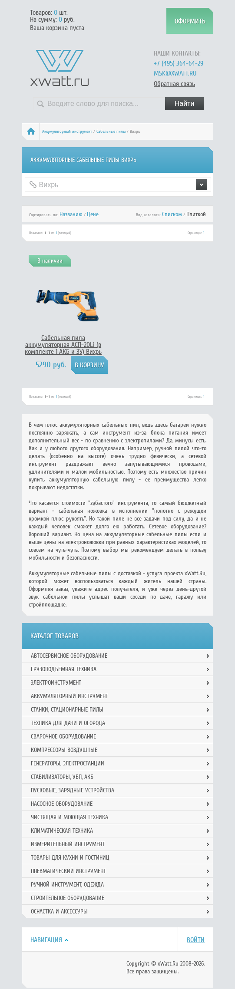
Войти (196, 940)
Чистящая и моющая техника (69, 817)
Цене (93, 214)
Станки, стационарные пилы (67, 709)
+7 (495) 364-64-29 (178, 63)
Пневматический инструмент (68, 871)
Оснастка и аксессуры (59, 911)
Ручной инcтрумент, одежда (67, 884)
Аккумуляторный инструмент (67, 131)
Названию (71, 214)
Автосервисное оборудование (69, 655)
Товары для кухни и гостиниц (70, 857)
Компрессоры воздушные (64, 750)
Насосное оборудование (62, 804)
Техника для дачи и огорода (68, 723)
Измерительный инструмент (68, 844)
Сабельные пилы (111, 131)
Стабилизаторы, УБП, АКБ (62, 777)
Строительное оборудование (67, 898)
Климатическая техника (62, 830)
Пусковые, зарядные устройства (72, 790)
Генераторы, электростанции (67, 763)
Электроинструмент (56, 682)
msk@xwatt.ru (175, 73)
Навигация (46, 940)
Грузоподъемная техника (63, 669)
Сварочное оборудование (63, 736)
